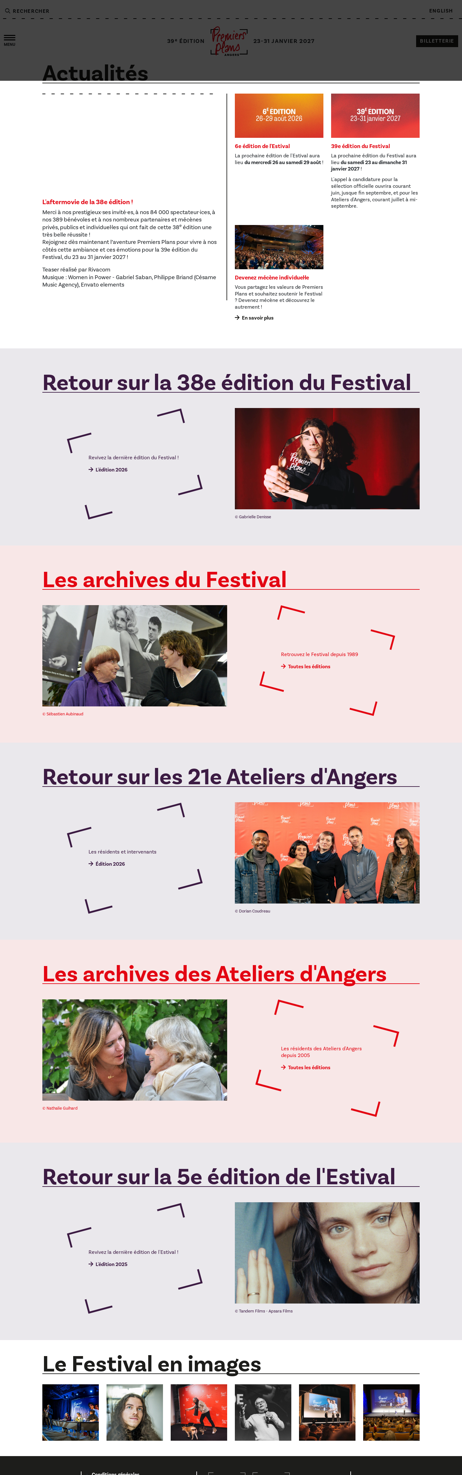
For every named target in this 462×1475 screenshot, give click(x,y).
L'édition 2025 (111, 1264)
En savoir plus (258, 318)
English (441, 11)
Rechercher (27, 11)
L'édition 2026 (111, 470)
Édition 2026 (110, 864)
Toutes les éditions (309, 666)
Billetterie (437, 41)
